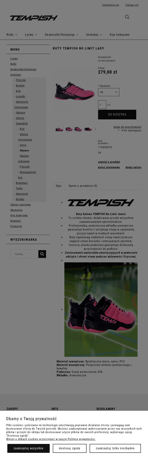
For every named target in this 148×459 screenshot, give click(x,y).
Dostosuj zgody (69, 448)
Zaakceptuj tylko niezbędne (115, 448)
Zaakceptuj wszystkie (28, 448)
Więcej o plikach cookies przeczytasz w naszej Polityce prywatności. (51, 439)
